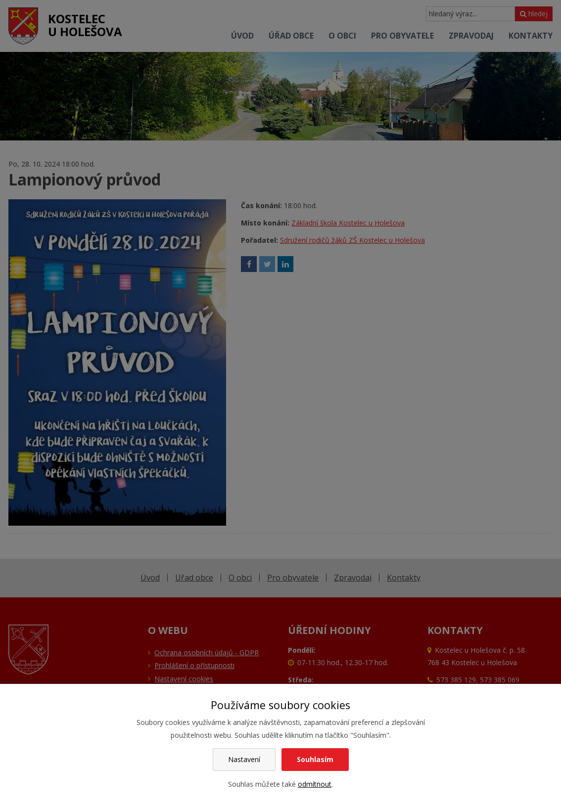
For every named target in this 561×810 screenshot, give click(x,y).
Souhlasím (315, 759)
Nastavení (244, 759)
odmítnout (314, 784)
